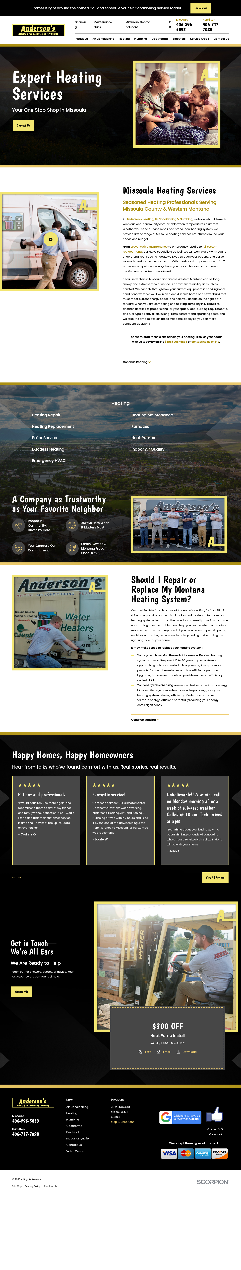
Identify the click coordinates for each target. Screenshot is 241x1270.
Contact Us (23, 125)
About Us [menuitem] (81, 39)
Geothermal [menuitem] (160, 39)
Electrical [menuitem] (179, 39)
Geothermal (74, 1126)
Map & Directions (122, 1122)
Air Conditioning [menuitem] (103, 39)
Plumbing (72, 1119)
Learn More (201, 8)
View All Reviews (215, 877)
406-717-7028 (211, 27)
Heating (71, 1113)
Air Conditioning (77, 1107)
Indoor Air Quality (78, 1138)
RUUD (171, 24)
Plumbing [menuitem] (140, 39)
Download (190, 1052)
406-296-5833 (184, 27)
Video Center (75, 1151)
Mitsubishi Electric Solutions (138, 24)
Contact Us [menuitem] (221, 39)
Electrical (72, 1132)
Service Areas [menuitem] (199, 39)
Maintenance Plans (103, 24)
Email (167, 1052)
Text (148, 1052)
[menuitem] (71, 415)
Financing (80, 24)
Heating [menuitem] (124, 39)
